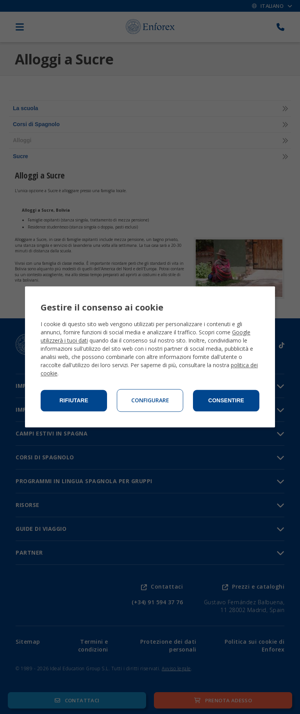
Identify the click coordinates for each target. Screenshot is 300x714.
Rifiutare (73, 401)
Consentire (226, 401)
